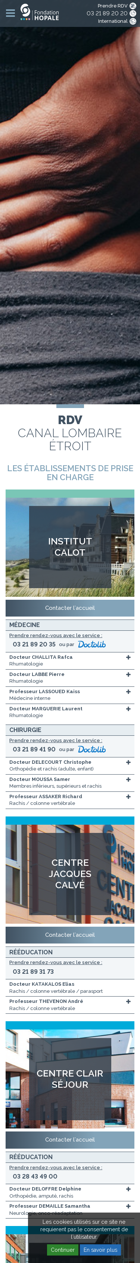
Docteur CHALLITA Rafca (41, 657)
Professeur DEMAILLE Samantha (49, 1206)
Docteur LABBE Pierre (37, 674)
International (113, 21)
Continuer (63, 1250)
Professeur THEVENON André (46, 1001)
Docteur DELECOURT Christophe (50, 762)
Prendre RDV (113, 5)
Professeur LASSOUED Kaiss (44, 691)
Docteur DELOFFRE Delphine (45, 1189)
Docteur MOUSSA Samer (39, 779)
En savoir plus (100, 1250)
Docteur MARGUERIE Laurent (46, 708)
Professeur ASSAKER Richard (45, 796)
